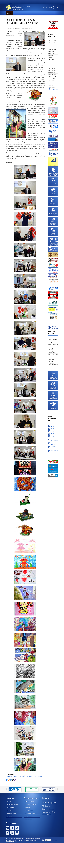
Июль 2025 (51, 55)
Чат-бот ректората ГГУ (54, 425)
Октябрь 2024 (52, 74)
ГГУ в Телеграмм (54, 429)
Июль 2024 (51, 81)
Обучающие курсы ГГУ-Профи (53, 358)
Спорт (56, 1)
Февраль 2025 (52, 66)
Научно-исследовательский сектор (53, 395)
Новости (8, 1)
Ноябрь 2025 (52, 47)
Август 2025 (52, 53)
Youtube (12, 833)
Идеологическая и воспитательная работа (53, 375)
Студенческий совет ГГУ (54, 443)
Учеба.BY (15, 789)
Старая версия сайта (11, 819)
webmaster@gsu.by (46, 814)
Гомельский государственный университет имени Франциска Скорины (21, 8)
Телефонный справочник (53, 181)
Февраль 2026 (52, 40)
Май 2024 (51, 85)
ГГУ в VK (53, 431)
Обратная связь (10, 807)
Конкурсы (9, 776)
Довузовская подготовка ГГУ (54, 439)
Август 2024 (52, 78)
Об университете (29, 810)
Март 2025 (51, 64)
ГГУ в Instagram (54, 433)
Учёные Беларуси (48, 789)
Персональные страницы (30, 813)
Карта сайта (9, 810)
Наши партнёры (28, 819)
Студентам (27, 807)
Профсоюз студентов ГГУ (54, 447)
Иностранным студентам (12, 804)
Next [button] (57, 789)
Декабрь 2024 (52, 70)
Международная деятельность (34, 776)
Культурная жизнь (19, 776)
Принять (48, 840)
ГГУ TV (52, 436)
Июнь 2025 (52, 57)
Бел (47, 7)
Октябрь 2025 (52, 49)
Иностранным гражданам (18, 1)
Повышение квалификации (53, 221)
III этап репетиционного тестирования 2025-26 (53, 340)
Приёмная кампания (29, 801)
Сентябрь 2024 (52, 76)
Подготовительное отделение (53, 345)
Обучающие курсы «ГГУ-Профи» (53, 211)
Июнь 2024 (52, 83)
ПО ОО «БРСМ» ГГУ (54, 451)
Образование (53, 405)
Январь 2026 (52, 43)
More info (43, 840)
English (50, 8)
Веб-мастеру (9, 816)
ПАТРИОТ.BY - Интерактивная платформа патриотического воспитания (32, 789)
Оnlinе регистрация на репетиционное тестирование (53, 171)
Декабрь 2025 (52, 45)
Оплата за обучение (53, 191)
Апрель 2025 (52, 62)
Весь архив (54, 89)
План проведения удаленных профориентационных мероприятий (53, 350)
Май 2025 (51, 59)
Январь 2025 (52, 68)
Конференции (28, 1)
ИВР (35, 1)
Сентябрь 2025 (52, 51)
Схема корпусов (28, 816)
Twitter (17, 828)
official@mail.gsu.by (50, 812)
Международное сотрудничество (45, 1)
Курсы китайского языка (53, 355)
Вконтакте (7, 828)
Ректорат (9, 801)
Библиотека (9, 3)
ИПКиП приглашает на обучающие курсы (53, 363)
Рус (44, 7)
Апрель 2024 (52, 87)
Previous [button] (6, 789)
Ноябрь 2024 (52, 72)
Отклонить (54, 840)
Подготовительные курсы (53, 201)
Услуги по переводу (53, 231)
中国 (53, 7)
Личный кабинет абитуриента (53, 162)
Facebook (7, 833)
